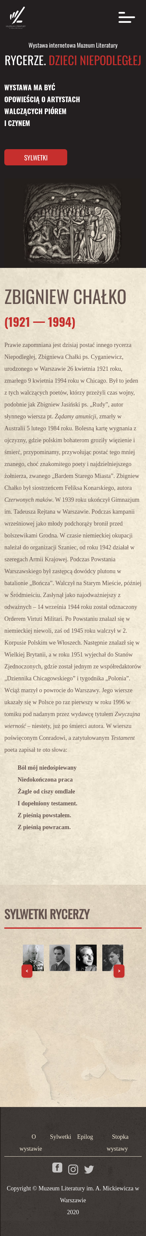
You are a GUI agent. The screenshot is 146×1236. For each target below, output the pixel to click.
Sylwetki (36, 157)
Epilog (85, 1136)
